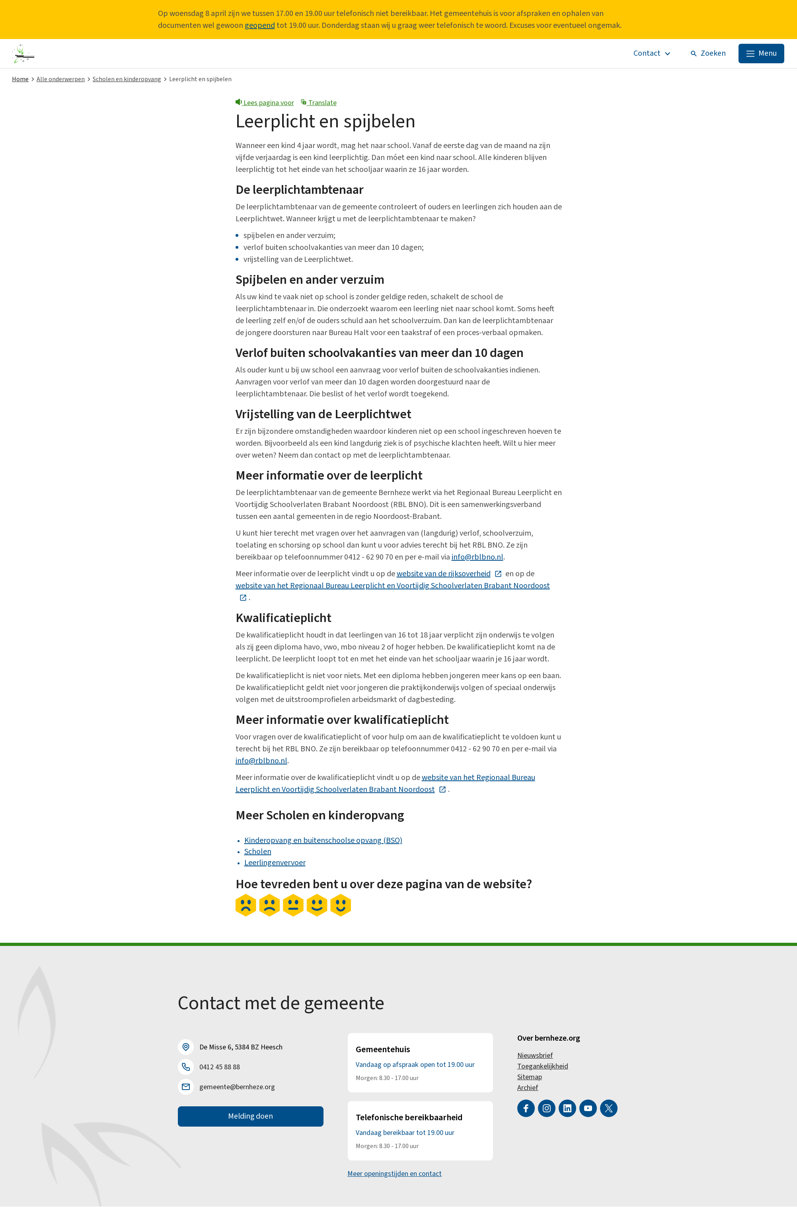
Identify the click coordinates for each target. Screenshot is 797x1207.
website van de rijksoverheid (449, 574)
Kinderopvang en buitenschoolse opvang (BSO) (323, 840)
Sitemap (529, 1077)
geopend (260, 25)
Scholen (257, 852)
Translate (318, 103)
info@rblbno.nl (477, 557)
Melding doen (250, 1117)
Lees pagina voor (265, 103)
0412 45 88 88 (219, 1067)
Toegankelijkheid (542, 1067)
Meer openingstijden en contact (394, 1174)
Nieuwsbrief (535, 1056)
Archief (527, 1088)
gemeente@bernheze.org (237, 1087)
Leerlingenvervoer (275, 863)
